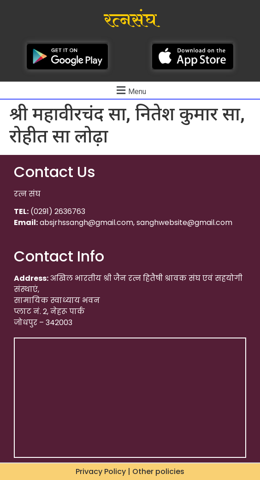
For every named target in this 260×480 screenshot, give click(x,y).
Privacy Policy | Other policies (130, 471)
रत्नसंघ (130, 20)
